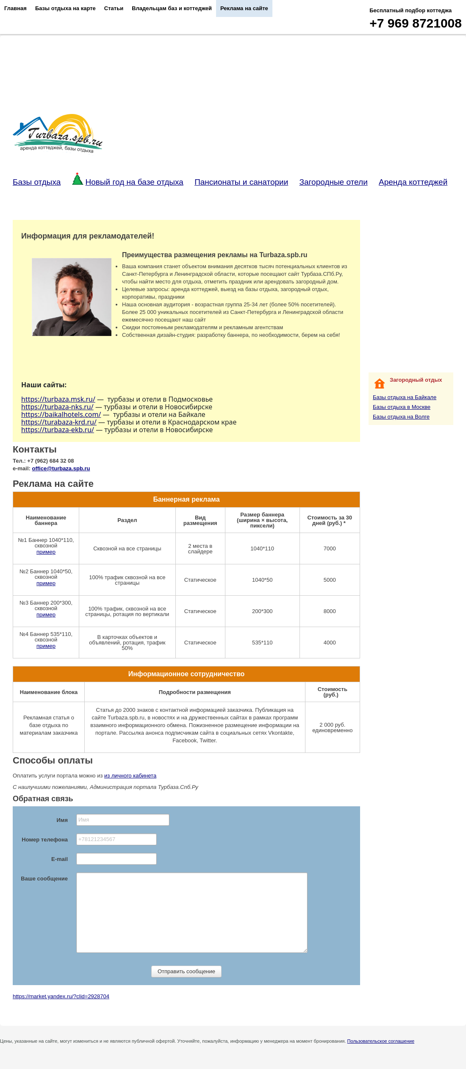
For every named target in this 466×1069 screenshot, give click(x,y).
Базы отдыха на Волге (401, 417)
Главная (15, 8)
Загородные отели (334, 182)
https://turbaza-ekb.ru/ (57, 429)
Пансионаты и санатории (241, 182)
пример (45, 552)
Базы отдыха (37, 182)
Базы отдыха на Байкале (404, 397)
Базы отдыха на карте (65, 8)
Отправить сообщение (186, 971)
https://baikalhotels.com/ (61, 414)
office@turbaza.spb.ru (61, 468)
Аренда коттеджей (413, 182)
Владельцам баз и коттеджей (172, 8)
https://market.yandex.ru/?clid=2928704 (61, 996)
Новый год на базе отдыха (127, 182)
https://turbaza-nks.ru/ (57, 406)
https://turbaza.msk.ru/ (58, 399)
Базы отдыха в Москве (401, 407)
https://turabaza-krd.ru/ (59, 422)
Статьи (113, 8)
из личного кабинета (130, 775)
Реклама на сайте (244, 8)
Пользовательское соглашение (380, 1041)
